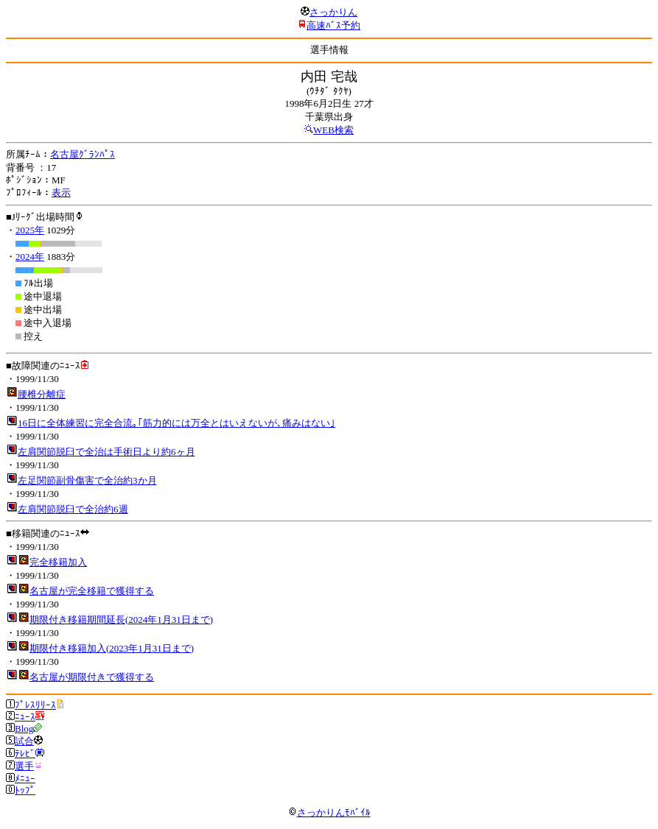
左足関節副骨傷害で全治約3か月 (87, 480)
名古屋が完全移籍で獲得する (91, 590)
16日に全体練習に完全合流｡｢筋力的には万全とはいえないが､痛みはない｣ (176, 422)
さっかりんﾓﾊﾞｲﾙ (329, 812)
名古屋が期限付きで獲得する (91, 676)
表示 (61, 192)
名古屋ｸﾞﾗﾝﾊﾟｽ (82, 154)
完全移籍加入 (58, 562)
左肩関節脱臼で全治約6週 (73, 509)
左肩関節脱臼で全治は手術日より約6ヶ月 (106, 451)
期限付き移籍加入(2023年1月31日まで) (111, 648)
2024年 (29, 256)
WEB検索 (333, 129)
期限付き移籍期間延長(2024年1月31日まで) (121, 619)
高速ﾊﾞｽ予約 (333, 25)
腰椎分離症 (42, 394)
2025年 (29, 230)
